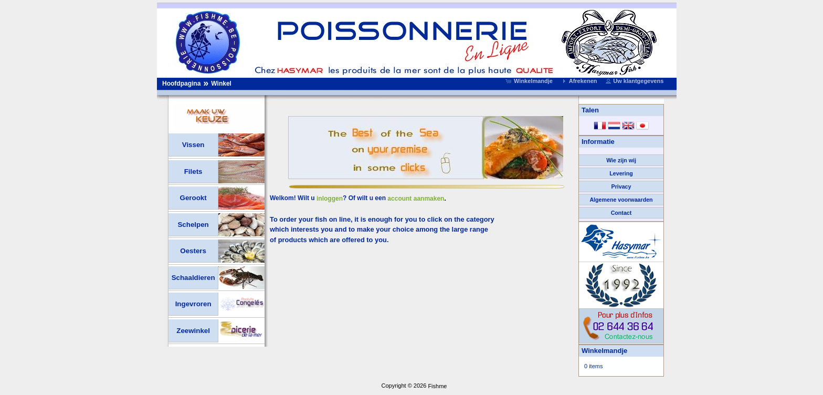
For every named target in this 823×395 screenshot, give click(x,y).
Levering (620, 173)
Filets (193, 171)
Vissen (193, 145)
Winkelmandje (604, 351)
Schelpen (192, 224)
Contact (621, 213)
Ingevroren (193, 304)
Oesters (193, 251)
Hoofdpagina (181, 83)
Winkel (221, 83)
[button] (530, 81)
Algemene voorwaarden (620, 199)
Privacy (621, 186)
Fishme (437, 386)
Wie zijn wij (621, 160)
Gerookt (193, 198)
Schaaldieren (193, 278)
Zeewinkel (193, 331)
